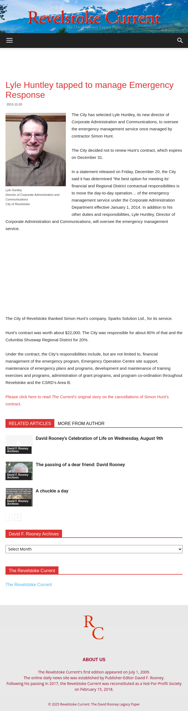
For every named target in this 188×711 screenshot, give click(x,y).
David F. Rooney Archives (17, 450)
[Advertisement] (94, 57)
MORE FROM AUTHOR (81, 423)
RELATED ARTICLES (30, 423)
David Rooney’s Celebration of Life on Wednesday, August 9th (99, 438)
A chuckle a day (52, 491)
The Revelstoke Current (28, 584)
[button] (180, 40)
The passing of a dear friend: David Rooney (80, 464)
